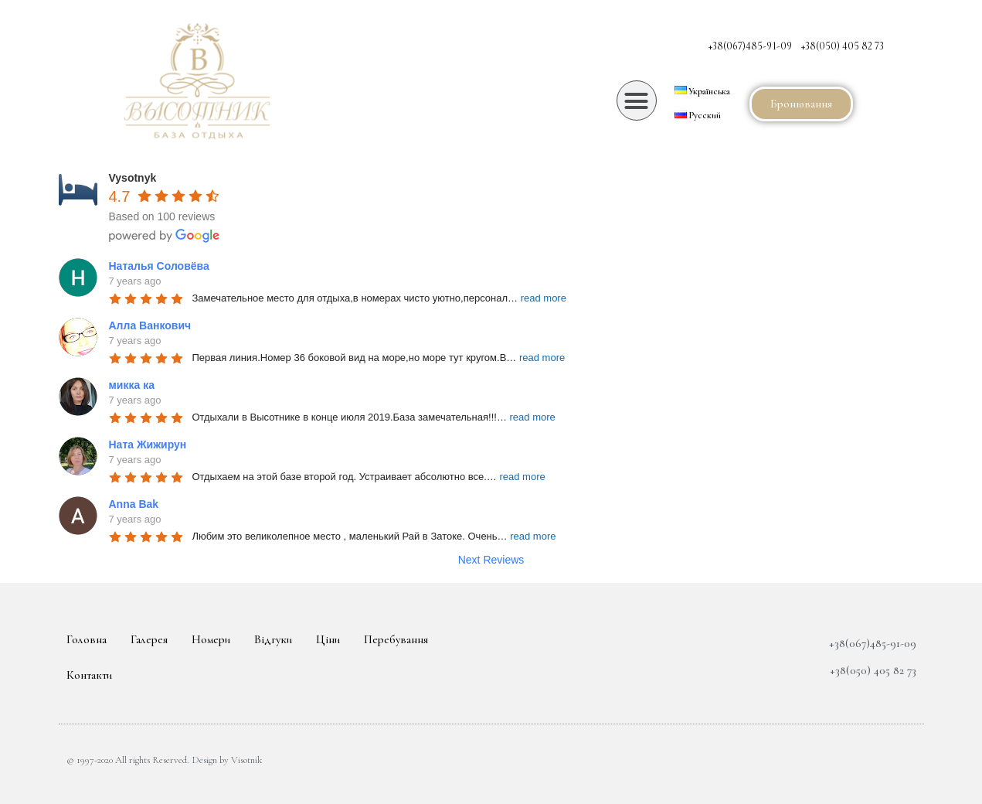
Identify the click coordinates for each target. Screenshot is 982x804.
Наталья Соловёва (159, 266)
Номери (211, 639)
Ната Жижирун (148, 444)
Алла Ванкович (150, 325)
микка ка (132, 385)
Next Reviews (491, 560)
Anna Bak (134, 504)
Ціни (328, 639)
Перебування (396, 639)
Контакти (89, 675)
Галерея (149, 639)
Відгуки (273, 639)
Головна (86, 639)
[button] (637, 100)
